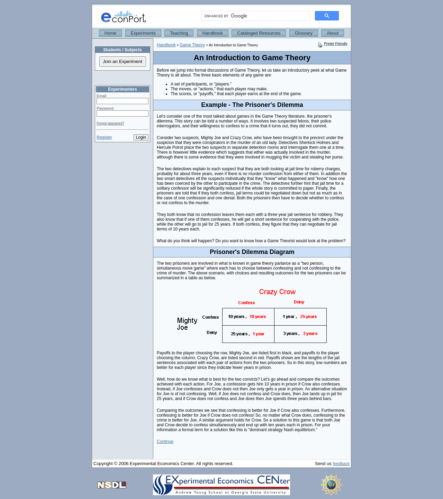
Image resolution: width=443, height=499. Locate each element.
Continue (165, 441)
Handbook (212, 33)
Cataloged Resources (258, 33)
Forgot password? (110, 123)
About (332, 33)
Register (104, 137)
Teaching (179, 33)
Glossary (304, 33)
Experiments (143, 33)
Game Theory (192, 45)
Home (111, 33)
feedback (341, 463)
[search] (255, 16)
